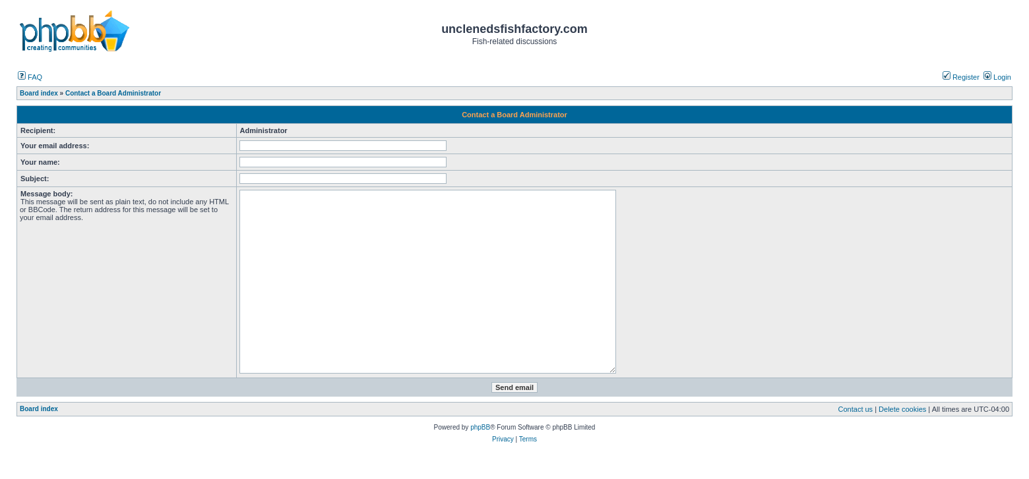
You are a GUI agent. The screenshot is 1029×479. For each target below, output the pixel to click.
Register (961, 77)
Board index (39, 408)
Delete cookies (902, 409)
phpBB (480, 427)
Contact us (855, 409)
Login (997, 77)
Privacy (503, 439)
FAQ (30, 77)
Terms (528, 439)
